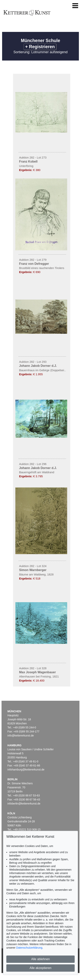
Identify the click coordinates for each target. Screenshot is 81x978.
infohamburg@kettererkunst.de (25, 769)
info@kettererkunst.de (20, 735)
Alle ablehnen (40, 959)
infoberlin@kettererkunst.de (23, 803)
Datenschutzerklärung (29, 947)
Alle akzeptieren (40, 968)
